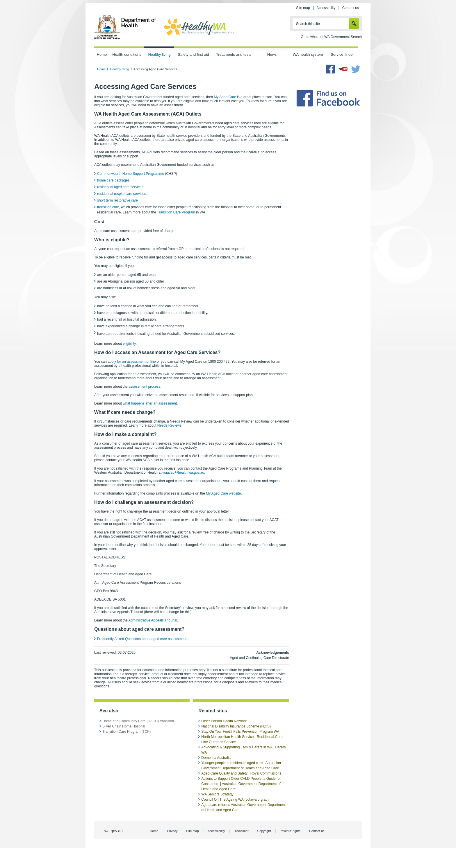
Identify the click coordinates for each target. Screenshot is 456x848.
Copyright (264, 831)
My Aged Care (225, 97)
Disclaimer (241, 831)
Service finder (342, 54)
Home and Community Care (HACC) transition (138, 721)
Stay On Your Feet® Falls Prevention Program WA (240, 732)
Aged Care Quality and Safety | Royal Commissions (241, 773)
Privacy (172, 831)
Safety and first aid (193, 54)
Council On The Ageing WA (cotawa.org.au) (234, 799)
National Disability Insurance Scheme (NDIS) (236, 726)
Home (102, 54)
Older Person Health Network (224, 721)
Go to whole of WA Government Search (331, 37)
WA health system (308, 54)
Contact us (350, 8)
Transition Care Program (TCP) (126, 732)
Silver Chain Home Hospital (123, 726)
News (272, 54)
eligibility (129, 344)
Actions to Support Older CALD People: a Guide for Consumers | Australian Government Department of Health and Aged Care (241, 784)
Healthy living (159, 54)
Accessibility (325, 8)
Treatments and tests (233, 54)
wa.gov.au (113, 831)
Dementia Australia (216, 758)
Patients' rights (289, 831)
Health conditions (126, 54)
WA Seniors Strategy (217, 794)
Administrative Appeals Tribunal (152, 620)
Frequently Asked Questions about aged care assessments (142, 639)
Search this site (308, 24)
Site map (303, 8)
